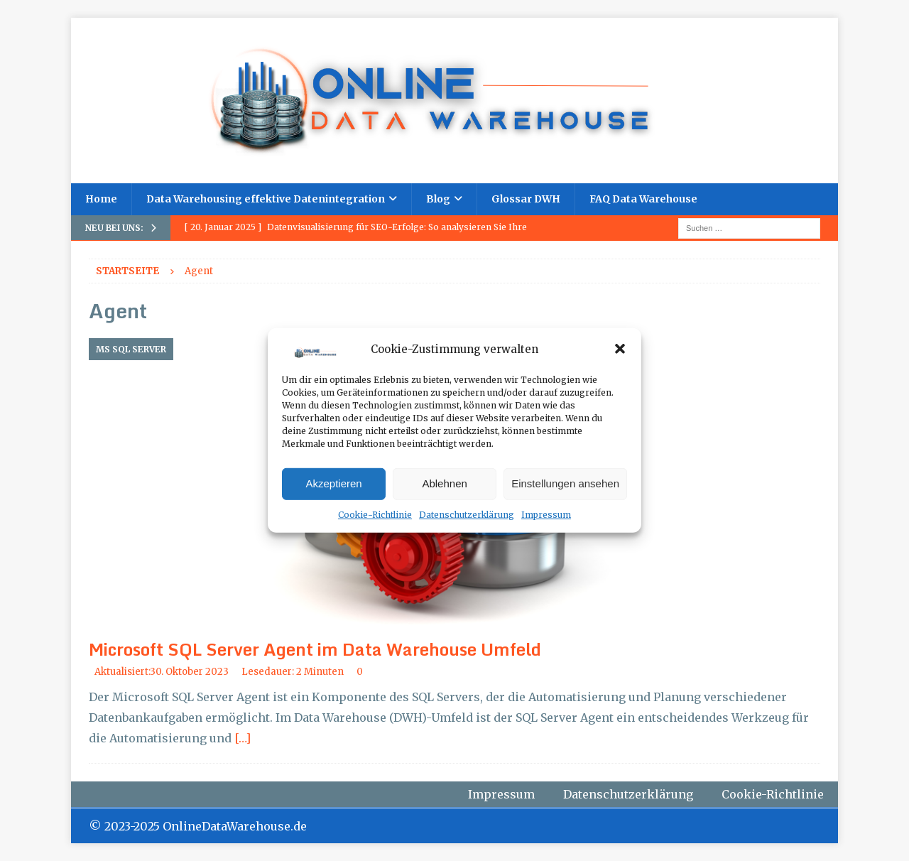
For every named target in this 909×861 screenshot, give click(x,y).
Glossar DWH (525, 199)
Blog (438, 199)
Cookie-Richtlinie (375, 514)
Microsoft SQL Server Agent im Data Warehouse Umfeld (315, 649)
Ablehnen (444, 483)
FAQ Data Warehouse (643, 199)
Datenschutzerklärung (466, 514)
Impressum (546, 514)
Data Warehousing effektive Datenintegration (265, 199)
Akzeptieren (333, 483)
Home (101, 199)
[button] (620, 349)
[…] (242, 738)
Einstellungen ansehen (565, 483)
